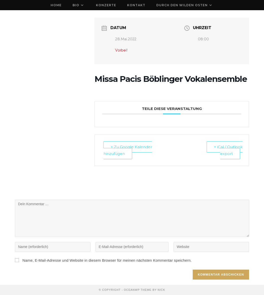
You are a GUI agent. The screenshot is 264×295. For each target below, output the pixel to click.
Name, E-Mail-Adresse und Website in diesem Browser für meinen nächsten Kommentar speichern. (107, 260)
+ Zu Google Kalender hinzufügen (127, 150)
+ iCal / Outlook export (228, 150)
